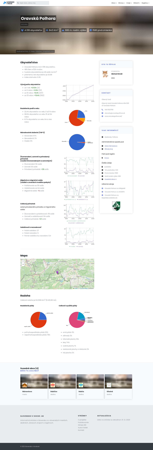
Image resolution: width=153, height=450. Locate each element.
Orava (106, 158)
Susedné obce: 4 (110, 179)
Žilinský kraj (109, 149)
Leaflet (75, 288)
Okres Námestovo (111, 146)
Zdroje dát (82, 425)
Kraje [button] (128, 3)
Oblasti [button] (136, 3)
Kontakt (81, 430)
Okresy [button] (121, 3)
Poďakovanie (83, 422)
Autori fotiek (83, 427)
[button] (57, 272)
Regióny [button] (145, 3)
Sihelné (110, 391)
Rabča (81, 391)
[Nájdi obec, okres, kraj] (34, 3)
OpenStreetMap (84, 288)
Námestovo (27, 391)
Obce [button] (113, 3)
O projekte (82, 420)
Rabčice (53, 391)
